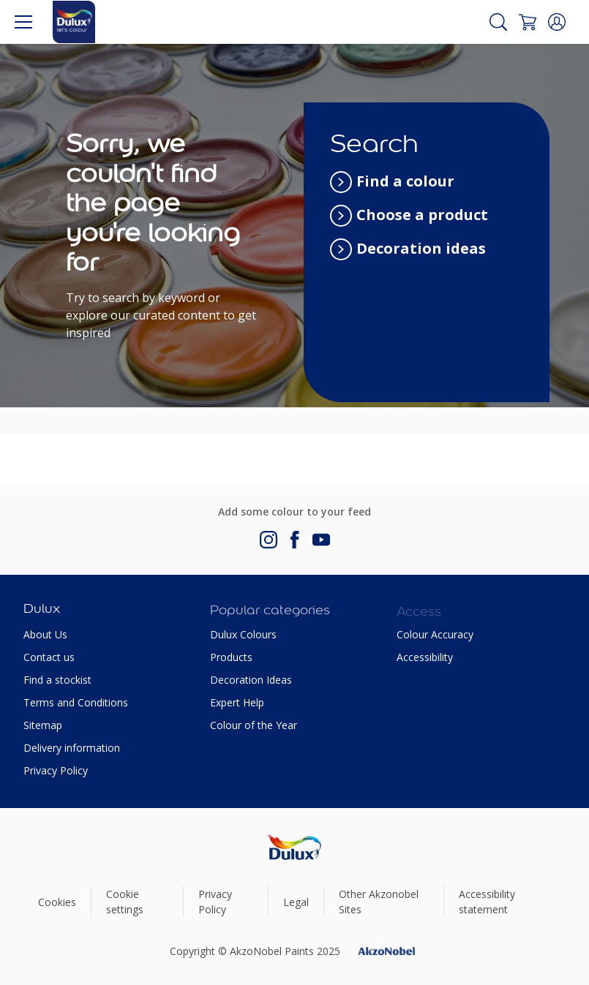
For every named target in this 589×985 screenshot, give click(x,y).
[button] (557, 22)
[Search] (498, 22)
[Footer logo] (294, 847)
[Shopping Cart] (527, 22)
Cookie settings (124, 901)
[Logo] (74, 22)
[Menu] (23, 22)
